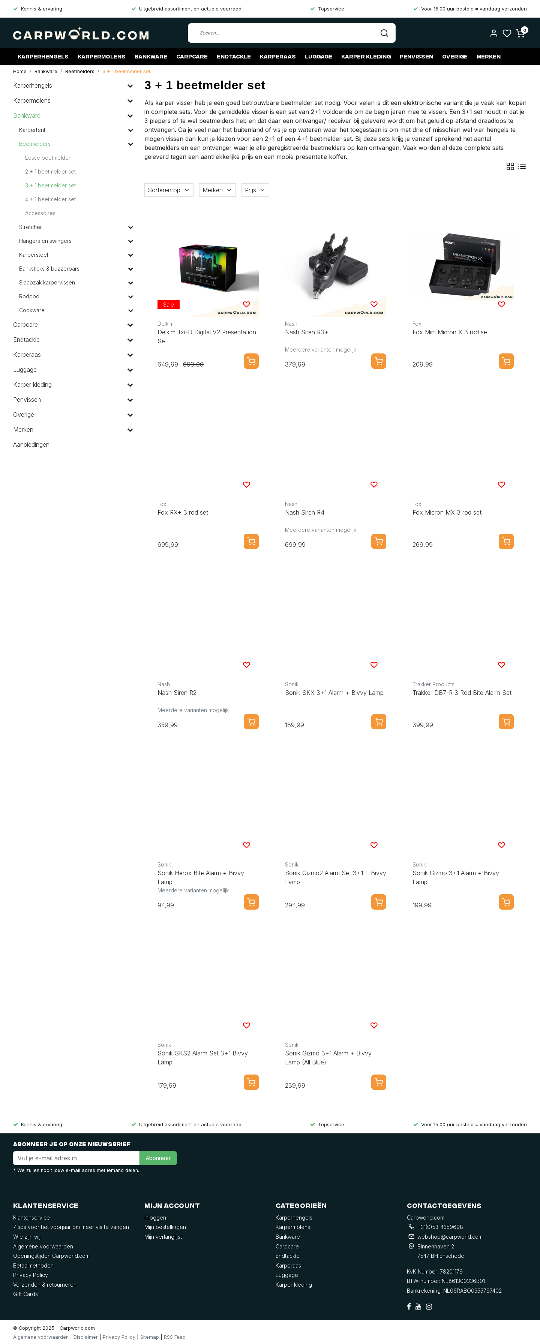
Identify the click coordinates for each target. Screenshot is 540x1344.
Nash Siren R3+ (306, 332)
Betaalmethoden (33, 1265)
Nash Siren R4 (304, 512)
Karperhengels (43, 56)
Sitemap (149, 1337)
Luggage (318, 56)
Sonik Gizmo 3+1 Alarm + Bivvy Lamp (455, 877)
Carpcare (192, 56)
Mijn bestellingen (165, 1227)
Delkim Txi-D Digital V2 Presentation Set (207, 336)
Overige (455, 56)
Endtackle (234, 56)
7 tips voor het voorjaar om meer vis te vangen (71, 1227)
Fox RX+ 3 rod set (183, 512)
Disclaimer (86, 1337)
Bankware (151, 56)
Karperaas (278, 56)
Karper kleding (366, 56)
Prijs (255, 190)
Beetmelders (79, 71)
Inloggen (155, 1217)
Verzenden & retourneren (44, 1284)
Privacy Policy (30, 1275)
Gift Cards (25, 1294)
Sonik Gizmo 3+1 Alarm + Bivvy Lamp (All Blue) (328, 1057)
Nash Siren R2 (177, 692)
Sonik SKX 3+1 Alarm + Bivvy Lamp (334, 692)
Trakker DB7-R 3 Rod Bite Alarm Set (462, 692)
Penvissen (416, 56)
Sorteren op (169, 190)
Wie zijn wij (26, 1236)
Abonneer (158, 1158)
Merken (489, 56)
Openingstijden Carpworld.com (51, 1256)
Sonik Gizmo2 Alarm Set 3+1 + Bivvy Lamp (335, 877)
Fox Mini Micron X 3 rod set (450, 332)
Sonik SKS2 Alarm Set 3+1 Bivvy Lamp (203, 1057)
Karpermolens (102, 56)
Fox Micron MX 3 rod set (447, 512)
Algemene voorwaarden (43, 1246)
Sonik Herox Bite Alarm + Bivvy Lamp (201, 877)
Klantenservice (31, 1217)
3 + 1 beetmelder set (126, 71)
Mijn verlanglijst (163, 1236)
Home (20, 71)
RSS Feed (175, 1337)
